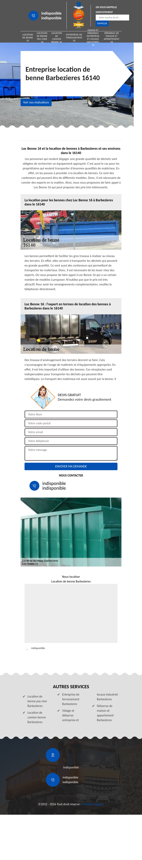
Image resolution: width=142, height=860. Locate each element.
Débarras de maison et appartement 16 (111, 38)
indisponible (51, 13)
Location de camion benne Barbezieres (36, 717)
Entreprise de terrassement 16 (74, 37)
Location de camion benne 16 (56, 38)
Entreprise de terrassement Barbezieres (70, 699)
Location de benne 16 (27, 37)
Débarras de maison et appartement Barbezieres (105, 713)
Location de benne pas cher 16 (42, 38)
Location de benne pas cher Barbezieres (37, 701)
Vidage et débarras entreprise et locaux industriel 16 (93, 38)
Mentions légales (93, 804)
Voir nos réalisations (36, 102)
